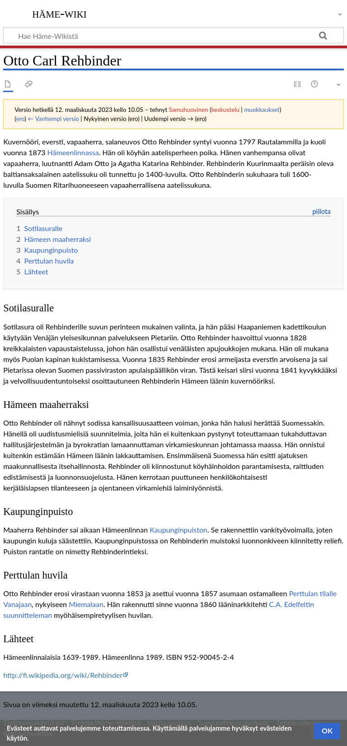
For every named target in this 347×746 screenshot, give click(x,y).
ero (20, 118)
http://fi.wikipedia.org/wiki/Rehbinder (62, 675)
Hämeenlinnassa (73, 152)
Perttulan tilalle (313, 593)
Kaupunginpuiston (178, 529)
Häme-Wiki (59, 13)
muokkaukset (262, 109)
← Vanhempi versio (53, 118)
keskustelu (225, 109)
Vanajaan (17, 604)
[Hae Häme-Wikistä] (173, 35)
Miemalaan (86, 604)
